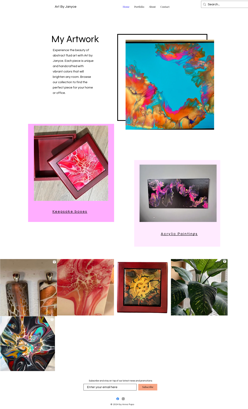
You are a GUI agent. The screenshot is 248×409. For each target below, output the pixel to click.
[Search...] (225, 4)
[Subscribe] (147, 387)
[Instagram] (123, 399)
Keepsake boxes (69, 211)
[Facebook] (117, 399)
